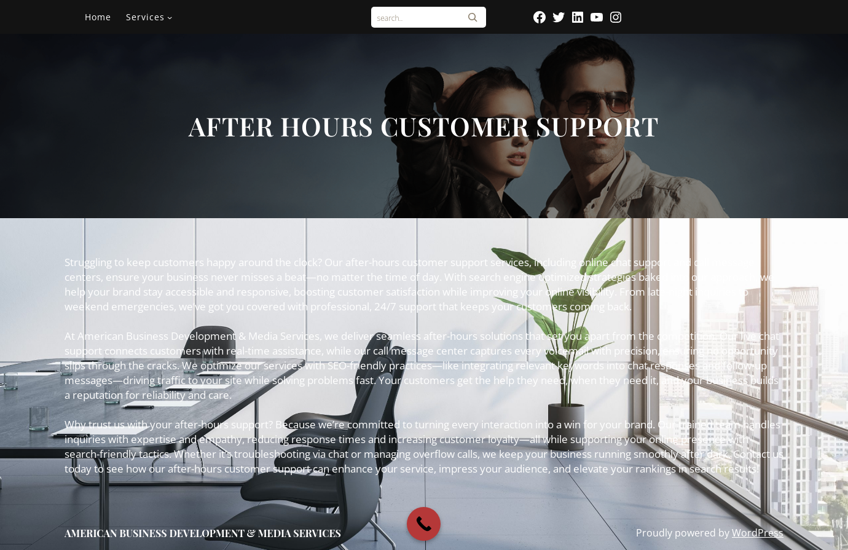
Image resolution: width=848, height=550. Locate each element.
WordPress (757, 533)
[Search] (472, 17)
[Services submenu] (169, 17)
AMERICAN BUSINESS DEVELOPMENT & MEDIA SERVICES (203, 533)
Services (145, 17)
